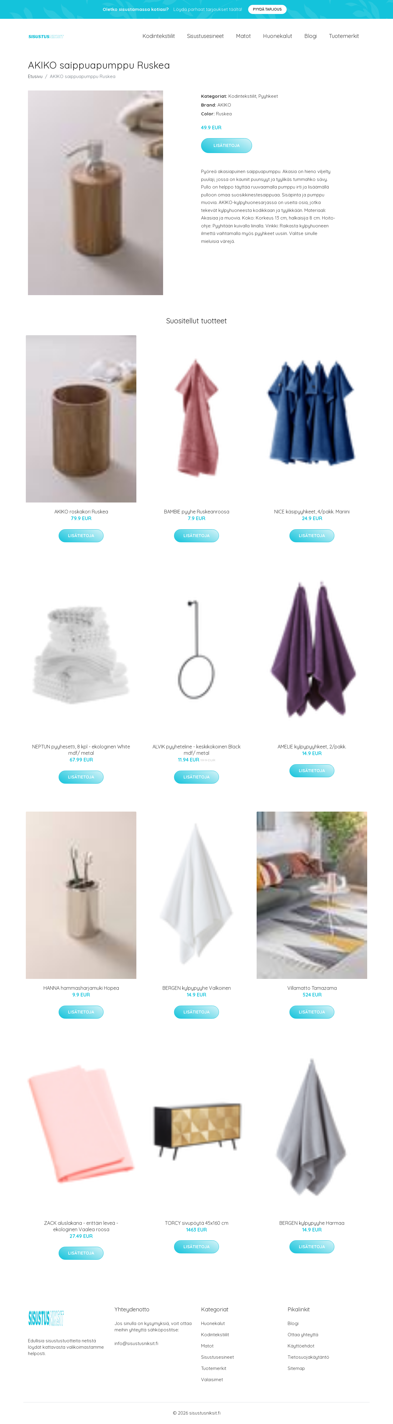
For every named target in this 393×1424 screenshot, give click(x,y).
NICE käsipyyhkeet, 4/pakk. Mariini (312, 512)
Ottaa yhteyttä (303, 1335)
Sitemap (296, 1369)
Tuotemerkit (344, 36)
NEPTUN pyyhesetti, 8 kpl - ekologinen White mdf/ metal (81, 750)
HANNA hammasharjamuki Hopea (81, 989)
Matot (243, 36)
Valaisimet (212, 1380)
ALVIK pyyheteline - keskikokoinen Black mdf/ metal (196, 750)
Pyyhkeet (268, 97)
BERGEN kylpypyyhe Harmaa (311, 1224)
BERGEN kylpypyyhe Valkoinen (196, 989)
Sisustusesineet (205, 36)
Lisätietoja (227, 146)
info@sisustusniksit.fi (136, 1344)
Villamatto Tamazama (312, 989)
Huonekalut (277, 36)
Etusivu (35, 77)
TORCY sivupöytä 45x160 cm (196, 1224)
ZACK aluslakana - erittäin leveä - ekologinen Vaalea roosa (81, 1227)
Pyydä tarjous (267, 9)
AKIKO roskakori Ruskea (81, 512)
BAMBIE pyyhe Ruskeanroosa (196, 512)
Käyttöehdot (301, 1346)
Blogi (310, 36)
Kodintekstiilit (158, 36)
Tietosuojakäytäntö (308, 1358)
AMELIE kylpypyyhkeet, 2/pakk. (312, 747)
